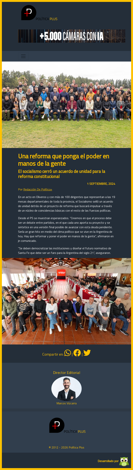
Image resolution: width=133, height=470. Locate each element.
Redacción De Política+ (37, 189)
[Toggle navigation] (23, 56)
